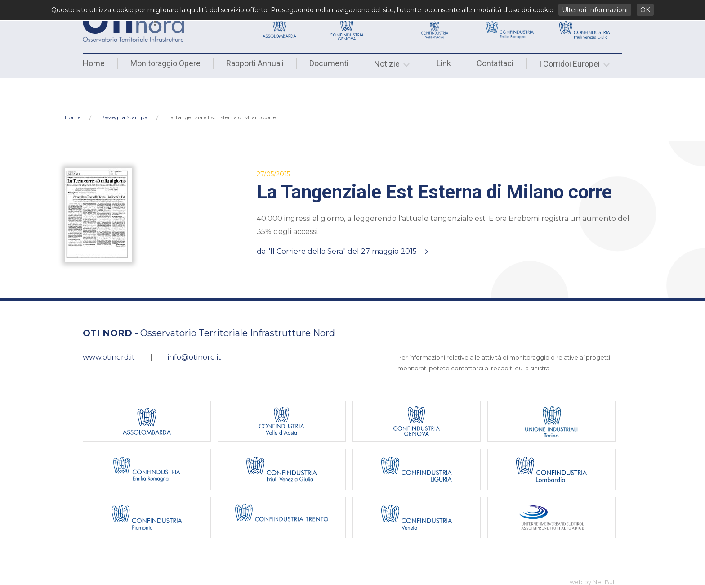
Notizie (392, 63)
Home (94, 63)
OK (645, 10)
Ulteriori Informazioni (595, 10)
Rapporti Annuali (255, 63)
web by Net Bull (593, 552)
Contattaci (495, 63)
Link (444, 63)
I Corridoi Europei (575, 63)
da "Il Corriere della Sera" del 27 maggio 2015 (337, 222)
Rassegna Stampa (123, 88)
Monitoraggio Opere (165, 63)
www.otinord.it (109, 328)
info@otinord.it (194, 328)
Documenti (328, 63)
